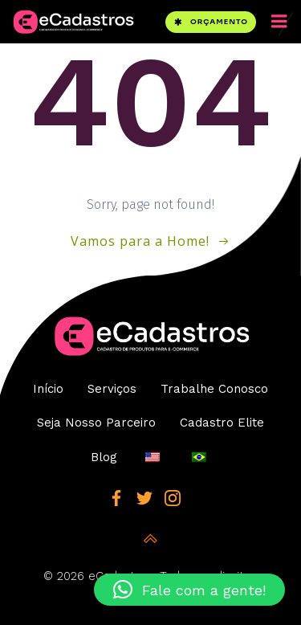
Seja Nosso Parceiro (96, 422)
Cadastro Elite (222, 422)
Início (48, 389)
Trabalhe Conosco (214, 389)
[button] (189, 590)
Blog (104, 457)
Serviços (111, 389)
